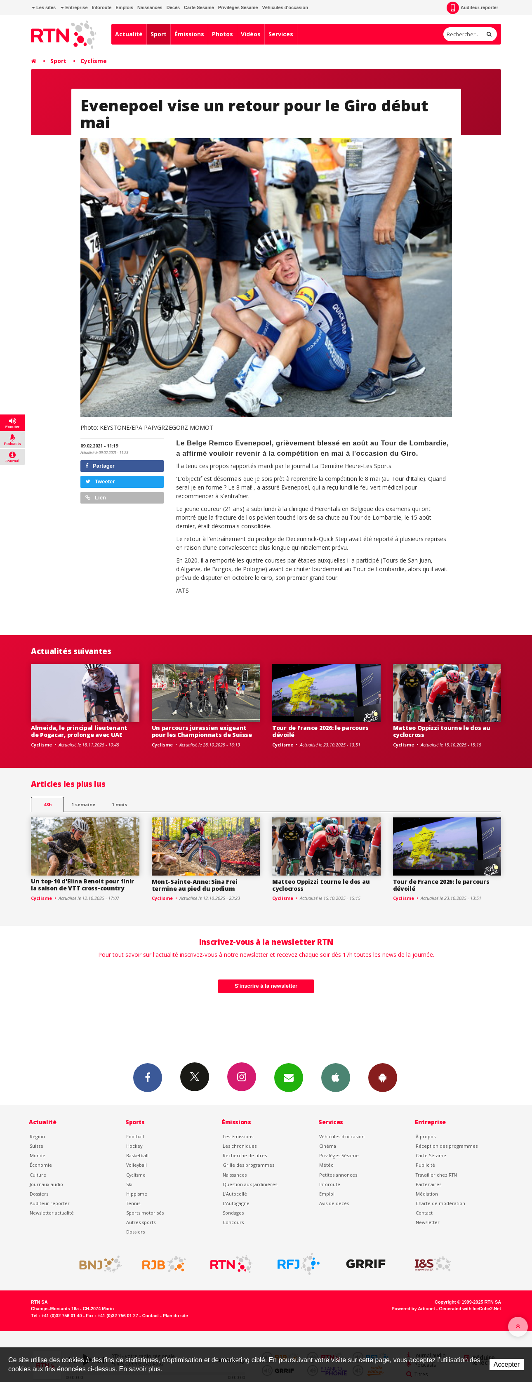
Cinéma (327, 1146)
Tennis (133, 1203)
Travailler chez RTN (436, 1174)
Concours (233, 1222)
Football (135, 1136)
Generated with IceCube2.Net (470, 1308)
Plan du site (175, 1315)
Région (37, 1136)
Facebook (147, 1077)
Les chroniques (240, 1146)
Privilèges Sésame (238, 7)
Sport (159, 34)
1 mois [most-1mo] (119, 804)
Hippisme (136, 1193)
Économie (41, 1165)
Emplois (124, 7)
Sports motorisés (145, 1212)
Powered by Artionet (413, 1308)
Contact (424, 1212)
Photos (222, 34)
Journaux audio (46, 1184)
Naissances (149, 7)
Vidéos (251, 34)
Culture (38, 1174)
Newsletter (428, 1222)
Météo (326, 1165)
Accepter (507, 1364)
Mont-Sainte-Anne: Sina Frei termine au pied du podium (195, 885)
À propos (425, 1136)
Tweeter (100, 481)
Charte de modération (440, 1203)
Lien (95, 497)
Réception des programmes (447, 1146)
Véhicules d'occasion (285, 7)
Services (280, 34)
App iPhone (335, 1077)
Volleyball (136, 1165)
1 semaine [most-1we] (83, 804)
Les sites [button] (44, 7)
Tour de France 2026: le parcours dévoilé (320, 731)
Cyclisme (93, 61)
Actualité (129, 34)
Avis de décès (334, 1203)
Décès (173, 7)
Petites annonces (338, 1174)
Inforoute (102, 7)
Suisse (36, 1146)
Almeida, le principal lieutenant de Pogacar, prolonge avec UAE (79, 731)
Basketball (137, 1155)
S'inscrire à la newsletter (266, 986)
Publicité (425, 1165)
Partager (100, 466)
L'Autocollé (235, 1193)
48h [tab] (48, 804)
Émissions (189, 34)
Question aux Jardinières (250, 1184)
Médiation (427, 1193)
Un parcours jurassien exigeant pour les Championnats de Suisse (202, 731)
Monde (37, 1155)
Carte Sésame (199, 7)
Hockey (134, 1146)
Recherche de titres (245, 1155)
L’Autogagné (236, 1203)
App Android (382, 1077)
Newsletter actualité (52, 1212)
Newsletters (288, 1077)
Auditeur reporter (50, 1203)
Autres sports (140, 1222)
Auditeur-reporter (472, 8)
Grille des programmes (248, 1165)
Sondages (233, 1212)
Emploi (326, 1193)
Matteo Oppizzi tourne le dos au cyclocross (441, 731)
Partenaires (428, 1184)
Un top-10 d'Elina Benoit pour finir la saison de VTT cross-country (82, 884)
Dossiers (39, 1193)
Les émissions (238, 1136)
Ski (129, 1184)
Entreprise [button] (74, 7)
